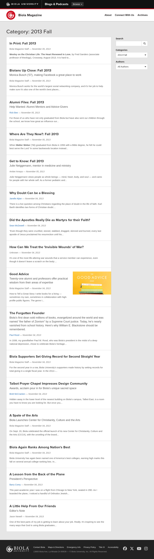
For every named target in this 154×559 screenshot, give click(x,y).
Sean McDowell (16, 225)
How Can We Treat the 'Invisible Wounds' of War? (46, 247)
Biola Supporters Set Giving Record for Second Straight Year (54, 356)
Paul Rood (14, 335)
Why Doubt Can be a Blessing (32, 193)
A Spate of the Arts (23, 415)
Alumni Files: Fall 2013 (26, 102)
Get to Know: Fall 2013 (26, 161)
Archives (142, 15)
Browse (77, 4)
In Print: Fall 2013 (22, 43)
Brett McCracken (17, 394)
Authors (120, 61)
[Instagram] (146, 548)
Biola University (25, 4)
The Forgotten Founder (27, 313)
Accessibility (113, 547)
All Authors (133, 66)
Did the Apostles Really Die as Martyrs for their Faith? (49, 220)
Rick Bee (13, 112)
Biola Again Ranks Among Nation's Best (39, 447)
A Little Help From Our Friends (32, 506)
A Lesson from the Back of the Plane (37, 474)
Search (119, 38)
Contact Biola (39, 547)
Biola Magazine (30, 15)
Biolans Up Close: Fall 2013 (30, 70)
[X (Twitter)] (132, 548)
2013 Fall (133, 55)
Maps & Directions (56, 547)
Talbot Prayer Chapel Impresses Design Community (48, 384)
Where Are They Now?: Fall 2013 (34, 134)
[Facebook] (125, 548)
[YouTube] (139, 548)
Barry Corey (15, 484)
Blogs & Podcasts (56, 4)
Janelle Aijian (15, 198)
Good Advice (19, 274)
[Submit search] (145, 43)
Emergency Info (74, 547)
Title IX (102, 547)
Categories (122, 50)
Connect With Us (124, 15)
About (108, 15)
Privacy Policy (90, 547)
